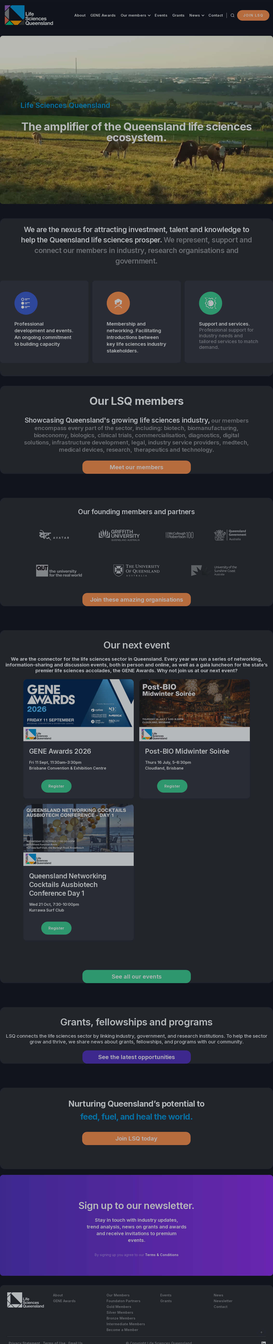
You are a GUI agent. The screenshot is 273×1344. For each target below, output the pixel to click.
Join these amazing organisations (136, 599)
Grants (178, 15)
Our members (133, 15)
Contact (215, 15)
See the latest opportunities (136, 1057)
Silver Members (120, 1312)
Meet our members (136, 467)
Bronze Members (121, 1318)
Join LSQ (253, 15)
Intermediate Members (126, 1324)
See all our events (137, 976)
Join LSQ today (136, 1138)
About (80, 15)
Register (56, 786)
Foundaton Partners (123, 1301)
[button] (135, 15)
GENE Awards (103, 15)
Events (161, 15)
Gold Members (119, 1307)
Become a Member (122, 1330)
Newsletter (223, 1301)
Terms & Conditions (162, 1255)
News (194, 15)
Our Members (118, 1295)
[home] (29, 15)
